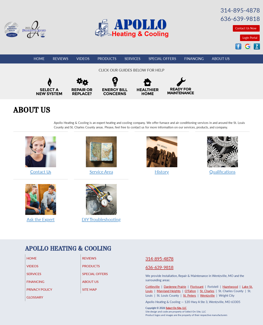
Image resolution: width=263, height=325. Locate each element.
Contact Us (40, 155)
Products (107, 59)
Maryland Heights (169, 291)
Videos (82, 59)
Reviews (60, 59)
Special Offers (162, 59)
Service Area (101, 155)
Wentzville (207, 295)
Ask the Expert (40, 202)
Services (132, 59)
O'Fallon (190, 291)
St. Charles (207, 291)
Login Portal (249, 37)
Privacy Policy (45, 293)
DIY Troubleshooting (101, 202)
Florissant (196, 286)
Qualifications (222, 155)
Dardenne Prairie (175, 286)
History (162, 155)
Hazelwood (230, 286)
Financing (194, 59)
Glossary (40, 302)
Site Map (95, 293)
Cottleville (152, 286)
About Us (221, 59)
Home (39, 59)
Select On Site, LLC (176, 308)
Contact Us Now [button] (246, 28)
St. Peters (189, 295)
